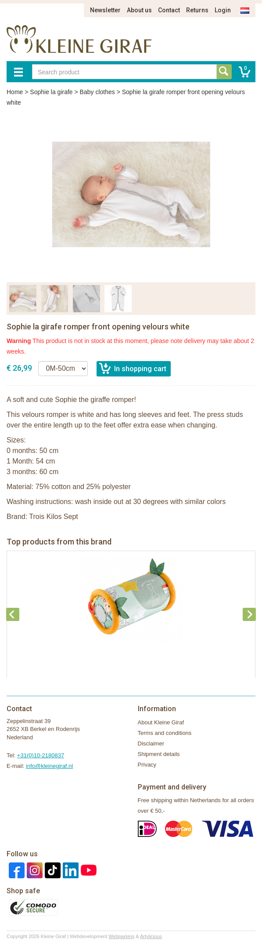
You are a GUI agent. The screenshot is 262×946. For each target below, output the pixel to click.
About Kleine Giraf (161, 722)
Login (223, 10)
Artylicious (151, 936)
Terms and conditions (165, 733)
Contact (169, 10)
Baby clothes (97, 91)
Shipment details (159, 754)
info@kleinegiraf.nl (49, 766)
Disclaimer (151, 743)
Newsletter (105, 10)
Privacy (147, 764)
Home (15, 91)
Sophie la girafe (51, 91)
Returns (197, 10)
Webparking (122, 936)
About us (139, 10)
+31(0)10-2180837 (40, 755)
